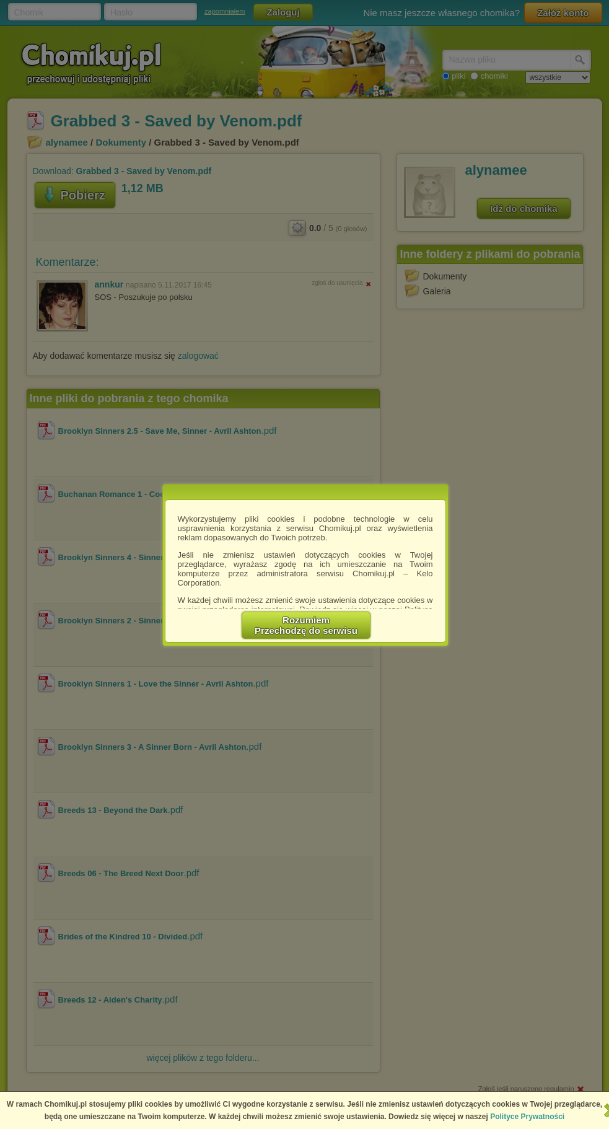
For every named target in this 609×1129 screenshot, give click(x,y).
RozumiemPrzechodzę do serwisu (306, 625)
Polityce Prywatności (527, 1116)
